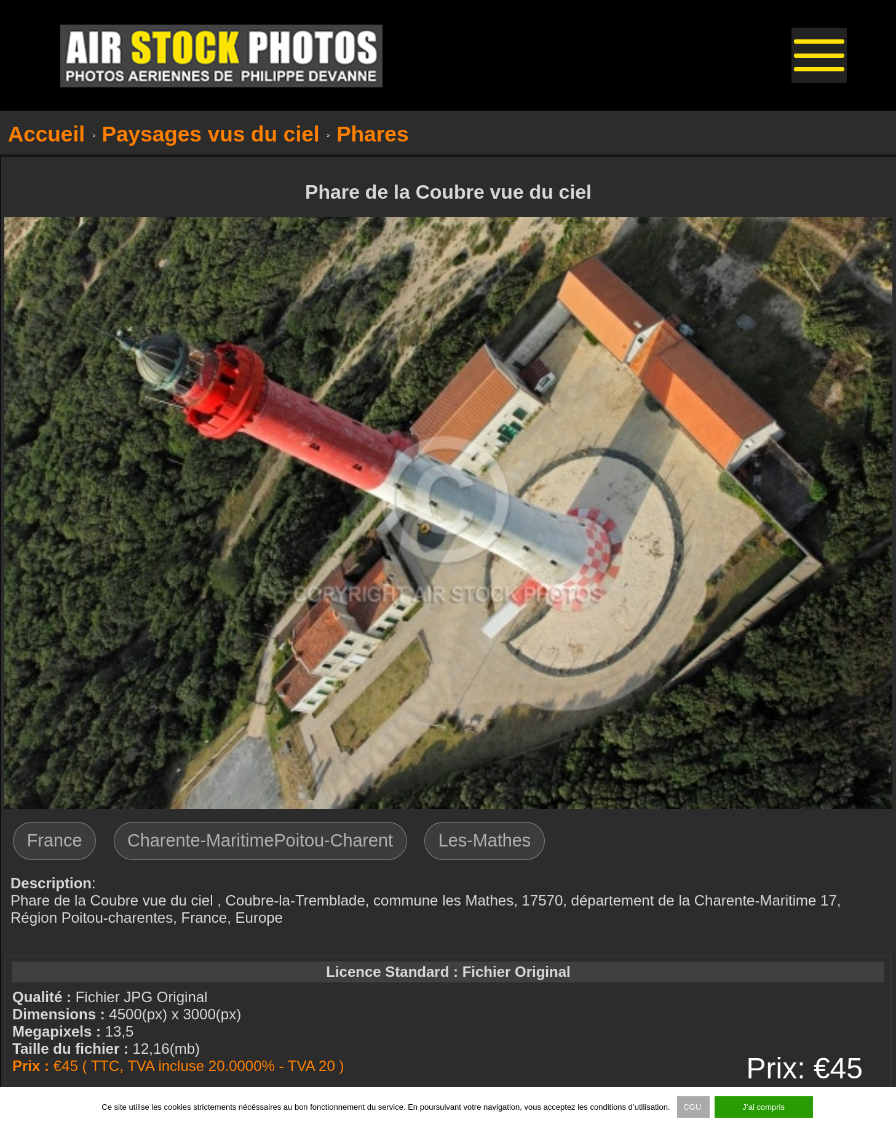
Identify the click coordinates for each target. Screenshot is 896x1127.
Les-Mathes (484, 840)
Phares (372, 134)
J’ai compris (763, 1107)
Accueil (46, 134)
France (54, 840)
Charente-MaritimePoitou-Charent (260, 840)
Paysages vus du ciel (211, 134)
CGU (693, 1107)
